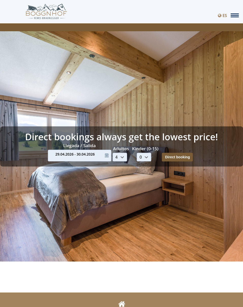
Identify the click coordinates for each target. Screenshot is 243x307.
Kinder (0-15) (145, 148)
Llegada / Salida (79, 145)
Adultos (121, 148)
